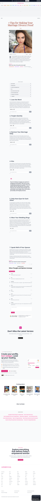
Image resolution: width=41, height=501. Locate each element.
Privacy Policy (16, 492)
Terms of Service (29, 492)
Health (18, 5)
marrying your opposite (24, 416)
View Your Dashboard (12, 371)
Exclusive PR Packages (4, 492)
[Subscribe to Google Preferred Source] (14, 316)
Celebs (20, 5)
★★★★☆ (38, 18)
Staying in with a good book (27, 66)
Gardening (8, 5)
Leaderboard (29, 367)
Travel (15, 5)
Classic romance (19, 263)
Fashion (27, 5)
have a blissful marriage (7, 418)
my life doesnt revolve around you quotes (30, 418)
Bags (24, 5)
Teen (2, 484)
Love (32, 5)
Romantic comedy (11, 263)
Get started (37, 367)
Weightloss (34, 484)
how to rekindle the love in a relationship (11, 416)
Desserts (34, 473)
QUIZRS (31, 67)
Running (34, 481)
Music (34, 479)
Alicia (11, 54)
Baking (26, 471)
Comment (13, 312)
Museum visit (21, 66)
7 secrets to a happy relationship (29, 419)
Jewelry (26, 478)
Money (18, 479)
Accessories (2, 471)
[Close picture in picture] (32, 495)
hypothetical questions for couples (17, 184)
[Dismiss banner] (31, 315)
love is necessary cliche (33, 416)
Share (29, 54)
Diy (36, 5)
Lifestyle (34, 478)
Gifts (25, 476)
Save (26, 54)
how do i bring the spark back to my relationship (14, 419)
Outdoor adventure (17, 66)
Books (10, 473)
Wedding (26, 484)
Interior (18, 478)
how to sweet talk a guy (28, 414)
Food (38, 5)
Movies (13, 5)
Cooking (26, 473)
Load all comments (12, 271)
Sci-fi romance (23, 263)
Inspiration (10, 478)
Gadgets (10, 476)
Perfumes (2, 5)
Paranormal (10, 481)
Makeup (5, 5)
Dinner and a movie (11, 66)
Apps (10, 5)
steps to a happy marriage (17, 418)
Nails (2, 481)
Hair (22, 5)
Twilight (18, 484)
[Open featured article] (36, 498)
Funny (29, 5)
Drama (15, 263)
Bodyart (2, 473)
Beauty (34, 5)
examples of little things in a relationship (15, 414)
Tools (2, 486)
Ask (30, 111)
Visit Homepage (20, 459)
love (1, 18)
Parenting (18, 481)
